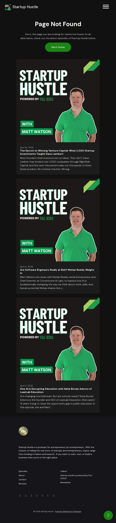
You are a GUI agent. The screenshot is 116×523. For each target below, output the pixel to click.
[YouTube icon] (20, 495)
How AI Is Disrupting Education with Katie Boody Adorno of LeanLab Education (56, 390)
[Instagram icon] (42, 495)
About (22, 475)
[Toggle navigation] (105, 7)
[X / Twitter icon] (25, 495)
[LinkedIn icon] (36, 495)
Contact (22, 479)
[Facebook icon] (31, 495)
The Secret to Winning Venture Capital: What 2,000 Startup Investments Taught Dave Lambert (57, 152)
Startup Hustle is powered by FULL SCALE (76, 477)
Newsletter (65, 482)
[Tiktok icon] (54, 495)
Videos (63, 471)
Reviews (23, 483)
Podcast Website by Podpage (68, 511)
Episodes (23, 471)
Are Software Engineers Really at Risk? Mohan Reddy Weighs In (57, 271)
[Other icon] (48, 495)
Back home (58, 47)
